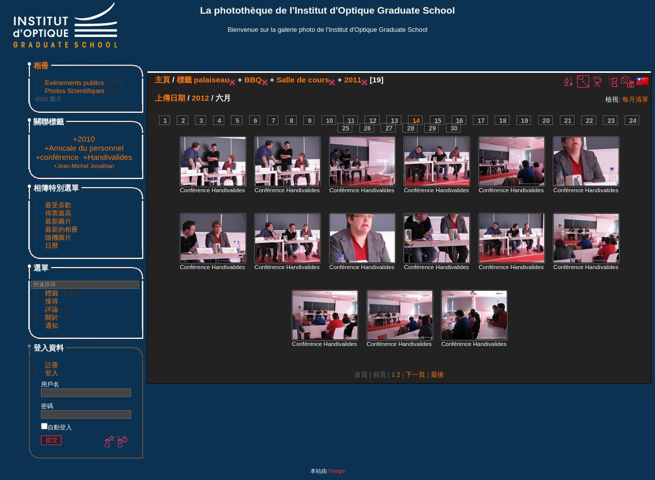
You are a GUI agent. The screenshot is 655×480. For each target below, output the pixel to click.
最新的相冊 (61, 229)
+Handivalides (107, 157)
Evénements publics (74, 82)
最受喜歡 (58, 205)
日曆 (51, 245)
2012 (200, 98)
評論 (51, 309)
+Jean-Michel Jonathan (84, 166)
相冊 (41, 65)
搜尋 (51, 301)
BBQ (253, 79)
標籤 (51, 293)
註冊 (51, 365)
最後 (437, 374)
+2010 (84, 139)
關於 (51, 317)
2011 (352, 79)
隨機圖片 (58, 237)
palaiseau (211, 79)
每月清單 (635, 99)
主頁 (162, 79)
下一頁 (415, 374)
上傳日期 (170, 98)
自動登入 (56, 427)
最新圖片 (58, 221)
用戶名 (50, 384)
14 (416, 120)
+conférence (57, 157)
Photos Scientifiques (75, 91)
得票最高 (58, 213)
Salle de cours (302, 79)
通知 (51, 325)
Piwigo (337, 471)
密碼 (47, 406)
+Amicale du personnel (84, 148)
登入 (51, 373)
